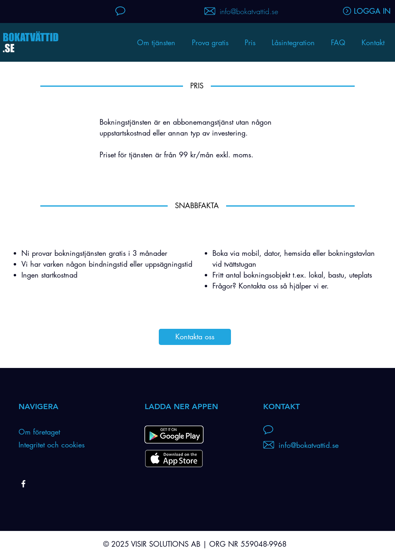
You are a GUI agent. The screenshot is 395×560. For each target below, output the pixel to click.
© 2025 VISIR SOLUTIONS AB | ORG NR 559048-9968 (195, 544)
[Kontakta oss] (195, 337)
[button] (293, 42)
